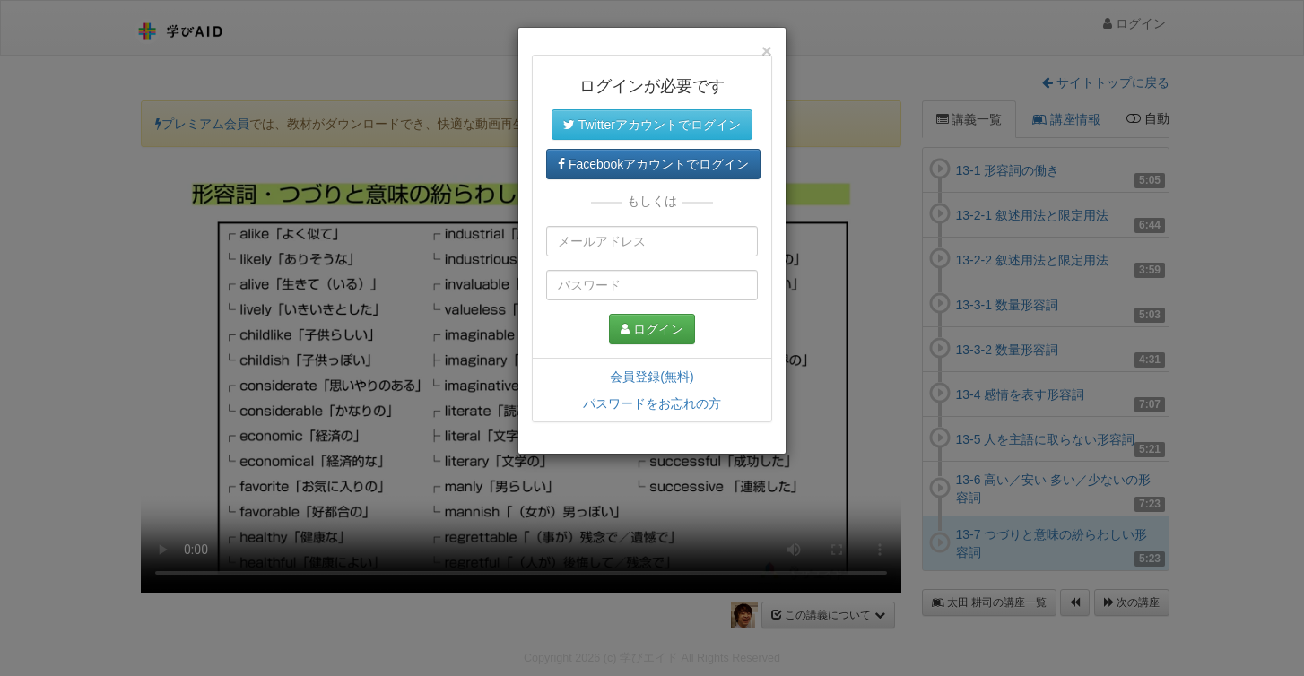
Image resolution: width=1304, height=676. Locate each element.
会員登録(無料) (651, 376)
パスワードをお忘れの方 (652, 403)
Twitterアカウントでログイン (652, 124)
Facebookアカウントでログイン (653, 164)
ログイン (652, 329)
